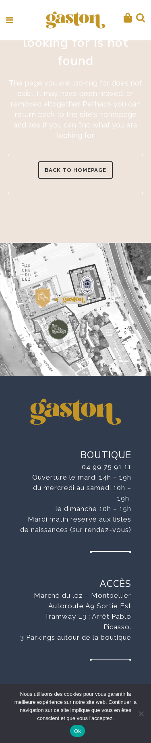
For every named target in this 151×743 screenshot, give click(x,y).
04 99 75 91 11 (106, 467)
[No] (141, 714)
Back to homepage (75, 170)
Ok (77, 731)
